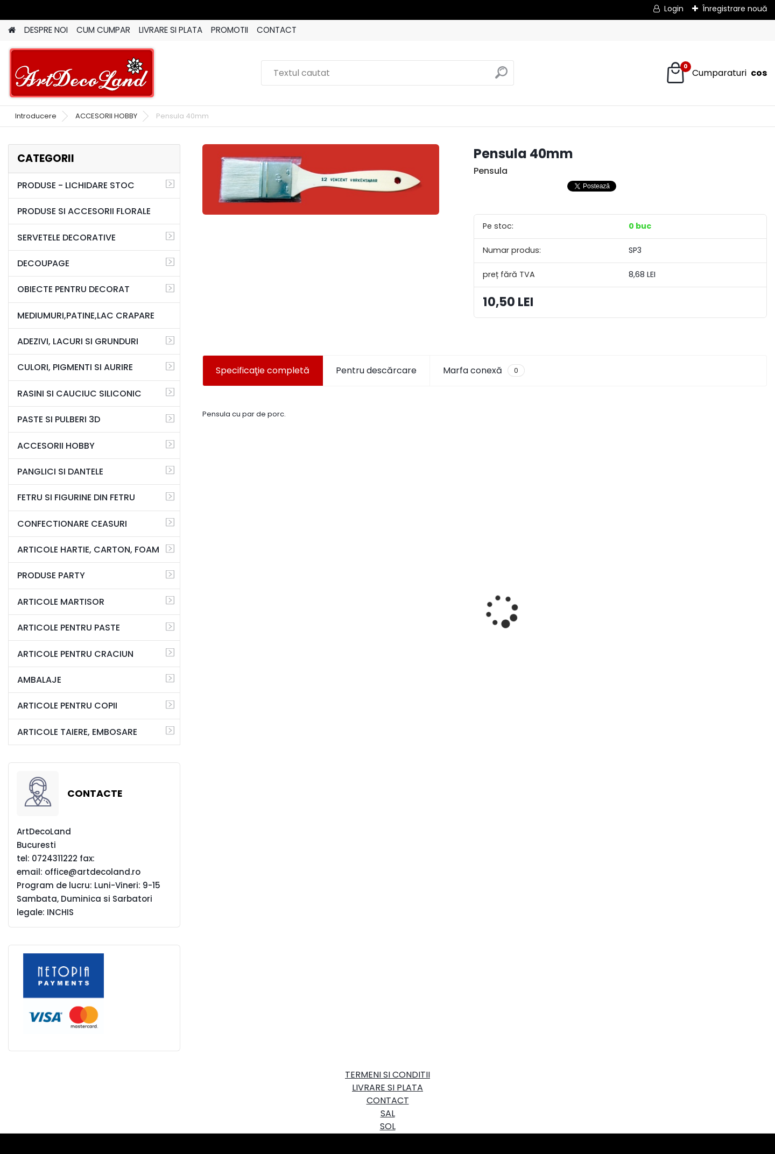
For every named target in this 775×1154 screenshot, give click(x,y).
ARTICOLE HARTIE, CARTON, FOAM (88, 549)
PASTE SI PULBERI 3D (58, 419)
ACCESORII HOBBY (106, 116)
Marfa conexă (484, 370)
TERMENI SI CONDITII (387, 1074)
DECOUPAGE (43, 263)
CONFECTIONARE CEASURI (72, 524)
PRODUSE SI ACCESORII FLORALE (84, 211)
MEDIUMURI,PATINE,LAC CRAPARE (85, 315)
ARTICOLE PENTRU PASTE (68, 627)
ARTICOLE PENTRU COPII (67, 705)
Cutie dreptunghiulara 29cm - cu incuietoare (413, 586)
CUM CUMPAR (103, 30)
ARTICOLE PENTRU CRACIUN (75, 654)
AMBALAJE (39, 680)
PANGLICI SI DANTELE (60, 471)
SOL (388, 1126)
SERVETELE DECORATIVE (66, 237)
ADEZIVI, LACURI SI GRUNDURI (77, 341)
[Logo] (82, 73)
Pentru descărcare (376, 370)
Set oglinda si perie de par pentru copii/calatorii (265, 616)
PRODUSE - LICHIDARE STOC (76, 185)
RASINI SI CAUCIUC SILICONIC (79, 393)
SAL (388, 1113)
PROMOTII (229, 30)
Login (674, 8)
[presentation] (208, 592)
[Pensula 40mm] (320, 179)
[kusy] (232, 679)
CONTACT (277, 30)
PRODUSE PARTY (51, 575)
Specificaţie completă (262, 370)
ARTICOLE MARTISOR (60, 602)
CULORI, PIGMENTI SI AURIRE (75, 367)
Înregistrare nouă (734, 8)
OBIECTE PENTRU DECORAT (73, 289)
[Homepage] (12, 30)
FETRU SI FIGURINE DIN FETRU (76, 497)
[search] (501, 76)
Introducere (36, 116)
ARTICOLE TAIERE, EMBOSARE (77, 732)
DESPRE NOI (46, 30)
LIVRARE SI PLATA (170, 30)
